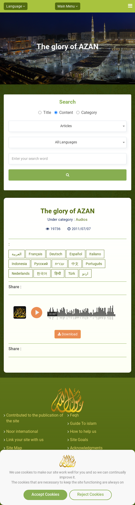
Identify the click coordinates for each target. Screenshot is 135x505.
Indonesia (19, 264)
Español (76, 254)
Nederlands (21, 273)
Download (68, 334)
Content (63, 112)
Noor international (22, 431)
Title (44, 112)
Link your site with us (25, 439)
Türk (71, 273)
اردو (85, 273)
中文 (75, 264)
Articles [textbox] (66, 126)
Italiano (95, 254)
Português (94, 264)
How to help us (83, 431)
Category (86, 112)
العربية (17, 254)
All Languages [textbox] (66, 142)
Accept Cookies (45, 494)
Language (15, 6)
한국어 (42, 273)
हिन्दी (57, 273)
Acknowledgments (86, 448)
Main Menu (68, 6)
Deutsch (56, 254)
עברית (59, 264)
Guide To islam (83, 423)
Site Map (14, 448)
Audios (82, 219)
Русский (41, 264)
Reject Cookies (90, 494)
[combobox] (67, 126)
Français (35, 254)
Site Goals (79, 439)
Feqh (74, 415)
